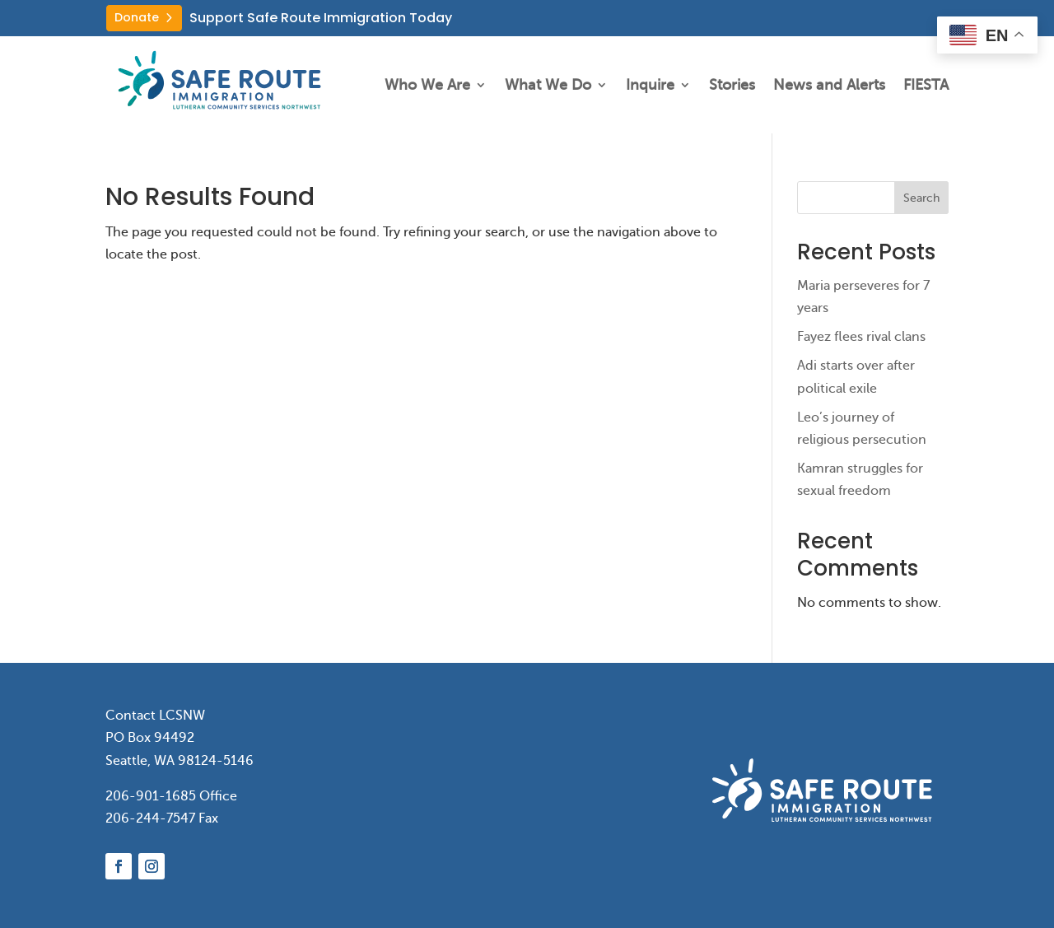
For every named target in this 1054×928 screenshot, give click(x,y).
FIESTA (926, 85)
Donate (136, 17)
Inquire (650, 85)
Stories (732, 85)
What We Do (548, 85)
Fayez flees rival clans (861, 336)
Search (921, 198)
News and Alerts (829, 85)
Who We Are (427, 85)
